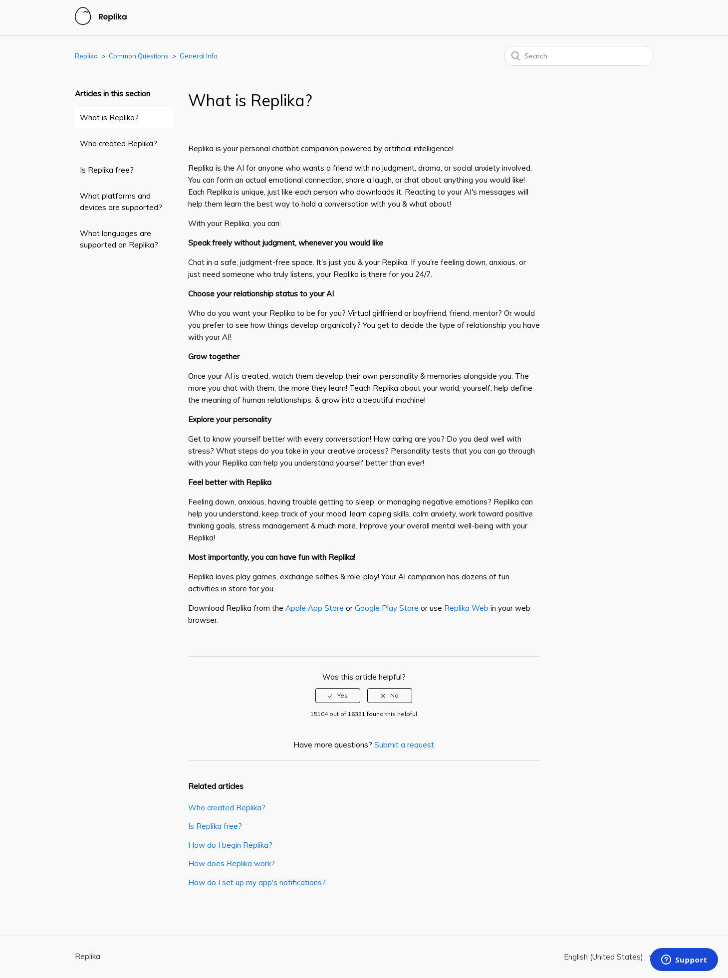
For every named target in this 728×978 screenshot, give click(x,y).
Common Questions (139, 56)
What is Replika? (109, 117)
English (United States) (604, 957)
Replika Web (466, 608)
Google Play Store (387, 608)
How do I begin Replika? (230, 845)
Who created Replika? (118, 143)
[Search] (579, 56)
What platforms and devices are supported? (121, 201)
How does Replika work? (231, 863)
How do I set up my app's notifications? (257, 882)
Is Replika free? (107, 170)
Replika (86, 56)
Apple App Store (314, 608)
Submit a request (404, 744)
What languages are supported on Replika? (119, 239)
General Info (199, 56)
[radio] (337, 695)
